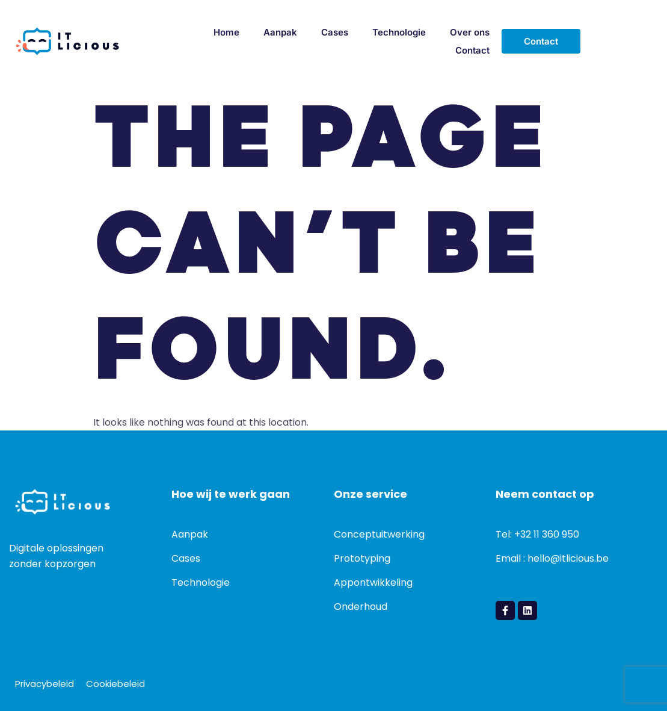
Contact (472, 50)
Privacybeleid (44, 683)
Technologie (399, 32)
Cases (334, 32)
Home (226, 32)
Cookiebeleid (115, 683)
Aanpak (280, 32)
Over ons (470, 32)
